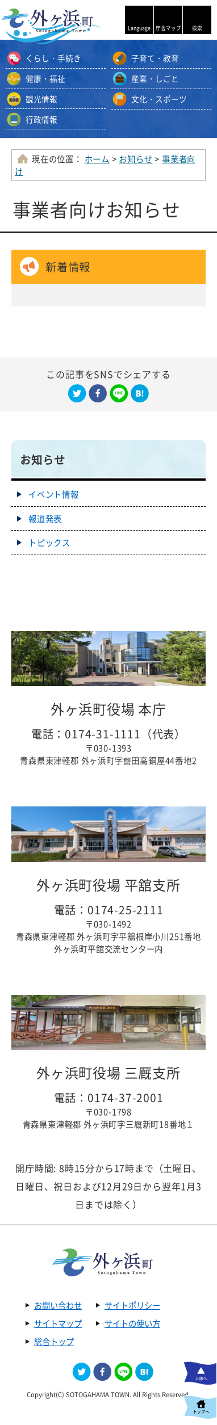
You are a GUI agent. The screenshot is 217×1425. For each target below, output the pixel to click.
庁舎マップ (168, 28)
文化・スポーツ (159, 98)
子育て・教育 (155, 58)
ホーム (97, 159)
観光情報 (41, 98)
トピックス (49, 542)
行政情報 (41, 119)
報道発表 (45, 518)
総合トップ (54, 1341)
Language (139, 28)
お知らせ (135, 159)
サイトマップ (58, 1323)
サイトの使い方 (132, 1323)
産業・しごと (155, 78)
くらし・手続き (53, 58)
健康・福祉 (45, 78)
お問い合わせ (58, 1305)
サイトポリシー (132, 1305)
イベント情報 (53, 494)
